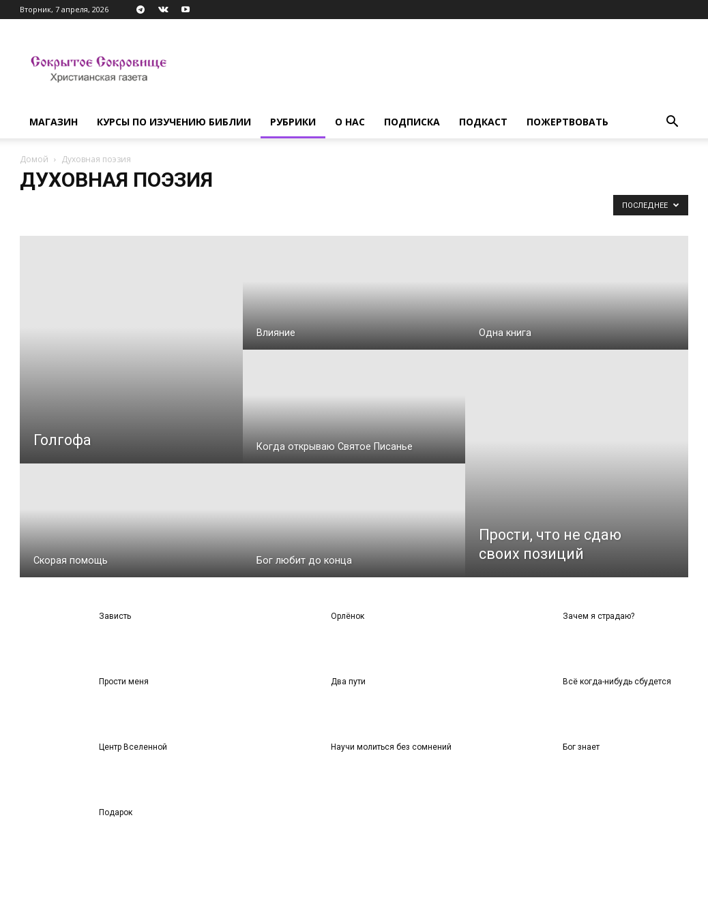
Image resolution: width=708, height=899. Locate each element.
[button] (671, 123)
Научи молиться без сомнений (391, 747)
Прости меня (124, 681)
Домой (34, 159)
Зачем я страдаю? (598, 616)
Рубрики (293, 121)
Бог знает (581, 747)
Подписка (412, 121)
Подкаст (483, 121)
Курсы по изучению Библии (174, 121)
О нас (350, 121)
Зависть (115, 616)
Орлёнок (347, 616)
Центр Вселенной (133, 747)
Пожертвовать (567, 121)
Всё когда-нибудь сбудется (617, 681)
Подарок (115, 812)
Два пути (348, 681)
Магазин (53, 121)
